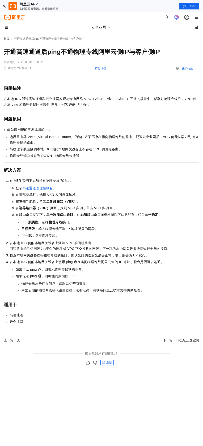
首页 (6, 38)
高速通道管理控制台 (37, 188)
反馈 (107, 362)
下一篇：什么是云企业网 (181, 340)
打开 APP (189, 6)
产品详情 (100, 68)
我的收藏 (187, 68)
